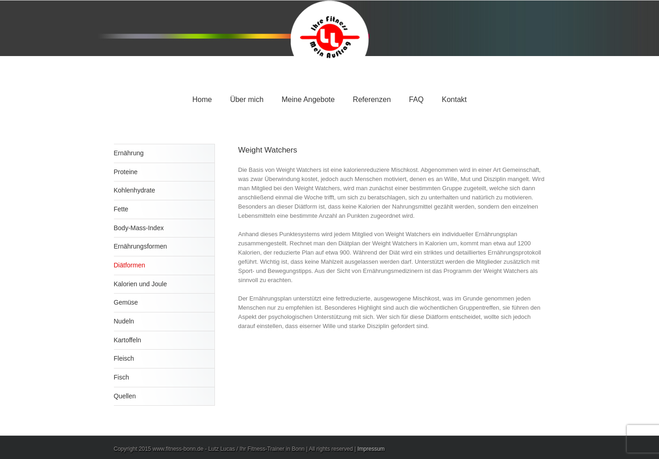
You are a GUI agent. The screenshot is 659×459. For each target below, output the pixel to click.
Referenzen (372, 99)
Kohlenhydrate (134, 190)
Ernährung (129, 153)
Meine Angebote (308, 99)
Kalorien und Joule (140, 284)
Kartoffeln (127, 340)
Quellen (125, 396)
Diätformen (129, 265)
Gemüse (126, 302)
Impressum (370, 449)
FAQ (416, 99)
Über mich (247, 99)
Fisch (121, 377)
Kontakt (454, 99)
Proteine (126, 172)
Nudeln (124, 321)
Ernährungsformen (140, 246)
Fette (121, 209)
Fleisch (124, 358)
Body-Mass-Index (139, 228)
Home (202, 99)
